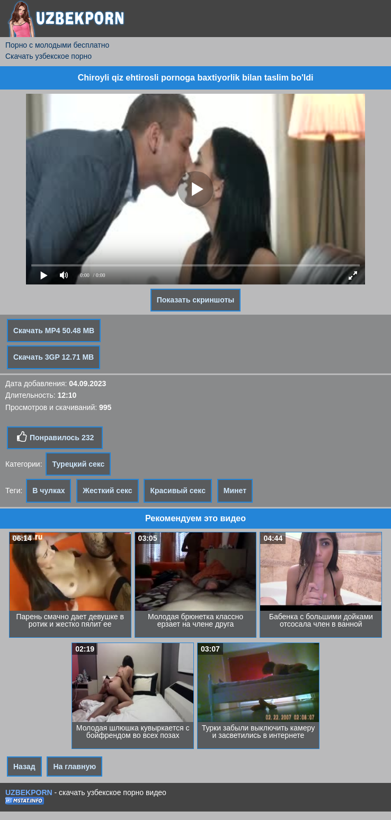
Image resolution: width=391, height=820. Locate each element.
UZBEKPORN (28, 792)
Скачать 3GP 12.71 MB (53, 357)
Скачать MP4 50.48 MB (53, 330)
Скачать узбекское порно (48, 56)
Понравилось (55, 437)
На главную (74, 766)
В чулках (48, 490)
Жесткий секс (107, 490)
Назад (24, 766)
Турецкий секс (78, 464)
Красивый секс (178, 490)
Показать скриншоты (196, 300)
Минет (235, 490)
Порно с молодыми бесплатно (57, 45)
